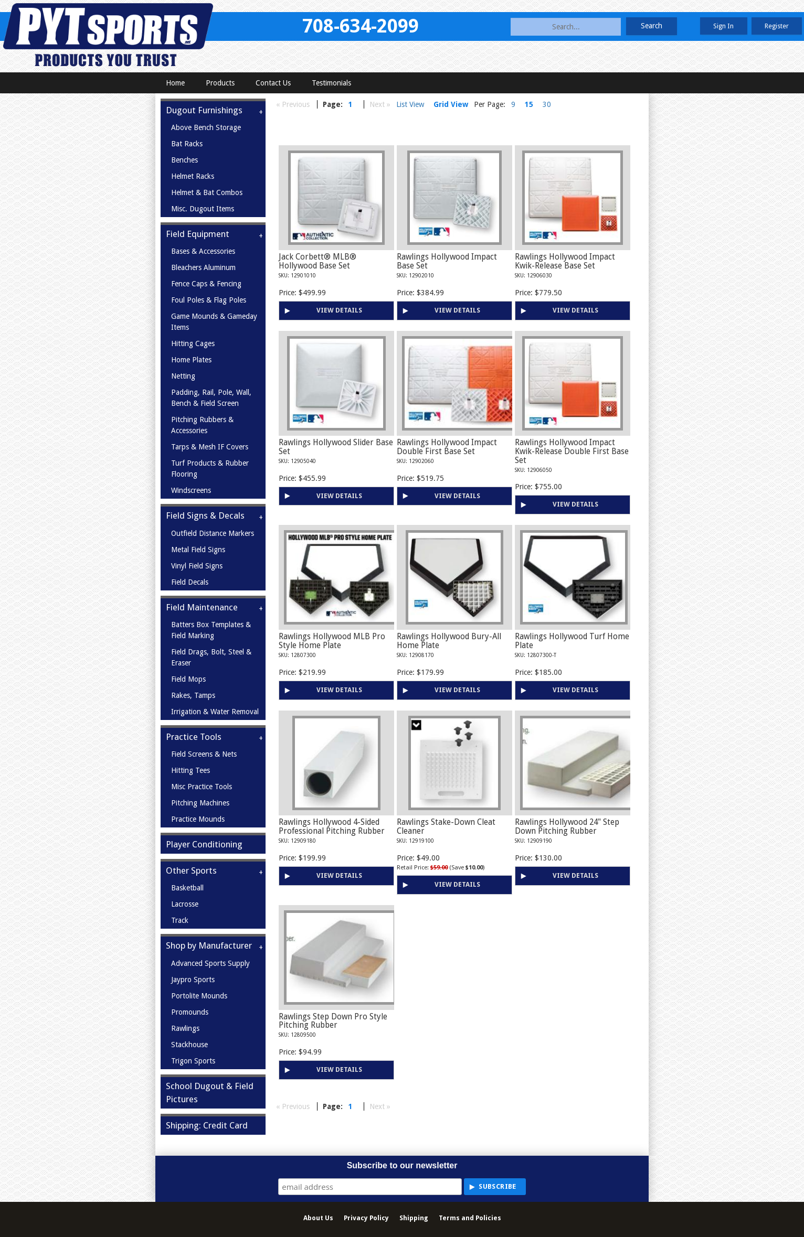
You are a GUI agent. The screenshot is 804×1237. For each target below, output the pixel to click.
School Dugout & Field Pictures (209, 1092)
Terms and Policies (470, 1218)
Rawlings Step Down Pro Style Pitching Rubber (333, 1021)
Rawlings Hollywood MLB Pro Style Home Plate (332, 641)
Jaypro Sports (193, 979)
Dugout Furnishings (204, 110)
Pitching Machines (200, 803)
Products (220, 83)
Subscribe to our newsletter (402, 1165)
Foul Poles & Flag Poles (208, 300)
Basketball (187, 888)
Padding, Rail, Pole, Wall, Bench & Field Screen (211, 397)
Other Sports (191, 870)
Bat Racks (187, 143)
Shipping (413, 1218)
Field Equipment (197, 234)
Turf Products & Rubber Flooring (210, 468)
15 (529, 104)
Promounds (189, 1012)
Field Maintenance (202, 607)
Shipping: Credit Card (207, 1125)
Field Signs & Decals (205, 515)
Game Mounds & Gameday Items (214, 321)
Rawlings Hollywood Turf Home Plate (572, 641)
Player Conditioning (204, 844)
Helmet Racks (192, 176)
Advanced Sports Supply (210, 963)
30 (547, 104)
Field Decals (189, 582)
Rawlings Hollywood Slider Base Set (336, 447)
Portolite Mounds (199, 996)
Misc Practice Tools (201, 786)
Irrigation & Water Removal (215, 711)
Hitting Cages (193, 343)
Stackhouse (189, 1044)
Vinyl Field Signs (197, 566)
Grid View (450, 104)
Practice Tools (193, 737)
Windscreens (191, 490)
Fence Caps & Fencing (206, 283)
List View (410, 104)
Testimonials (331, 83)
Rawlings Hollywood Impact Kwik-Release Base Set (565, 261)
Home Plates (191, 360)
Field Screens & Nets (204, 754)
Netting (183, 376)
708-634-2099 (360, 26)
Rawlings (185, 1028)
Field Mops (188, 679)
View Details (339, 310)
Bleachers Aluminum (203, 267)
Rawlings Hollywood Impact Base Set (447, 261)
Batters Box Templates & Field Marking (211, 630)
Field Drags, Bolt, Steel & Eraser (211, 657)
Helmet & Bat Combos (206, 192)
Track (179, 920)
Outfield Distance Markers (212, 533)
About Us (318, 1218)
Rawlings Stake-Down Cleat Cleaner (446, 827)
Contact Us (273, 83)
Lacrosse (184, 904)
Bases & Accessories (203, 251)
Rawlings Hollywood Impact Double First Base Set (447, 447)
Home (175, 83)
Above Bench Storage (206, 127)
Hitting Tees (190, 770)
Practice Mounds (198, 819)
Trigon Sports (193, 1061)
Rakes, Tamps (193, 695)
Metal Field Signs (198, 549)
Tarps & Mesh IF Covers (209, 447)
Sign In (723, 26)
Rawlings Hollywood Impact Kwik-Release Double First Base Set (572, 451)
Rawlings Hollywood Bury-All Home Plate (449, 641)
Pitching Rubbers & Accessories (202, 425)
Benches (184, 160)
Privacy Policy (366, 1218)
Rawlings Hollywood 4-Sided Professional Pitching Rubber (332, 827)
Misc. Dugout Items (202, 209)
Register (777, 26)
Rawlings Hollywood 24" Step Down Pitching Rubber (567, 827)
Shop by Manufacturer (209, 945)
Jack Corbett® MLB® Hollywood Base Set (317, 261)
